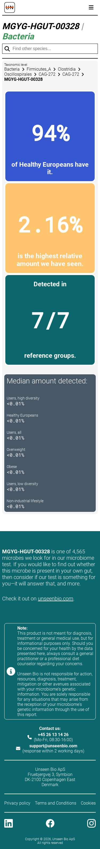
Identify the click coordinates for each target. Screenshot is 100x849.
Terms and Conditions (55, 803)
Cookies (88, 803)
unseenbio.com (55, 598)
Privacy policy (17, 803)
